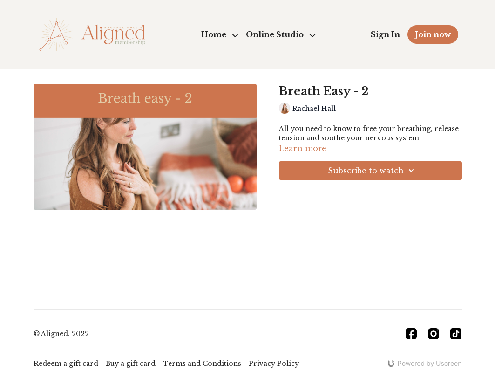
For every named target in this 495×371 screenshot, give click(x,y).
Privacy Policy (274, 363)
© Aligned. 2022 (61, 333)
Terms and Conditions (202, 363)
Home (219, 34)
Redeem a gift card (66, 363)
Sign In (385, 34)
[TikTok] (455, 333)
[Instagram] (433, 333)
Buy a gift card (131, 363)
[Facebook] (411, 333)
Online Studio (281, 34)
